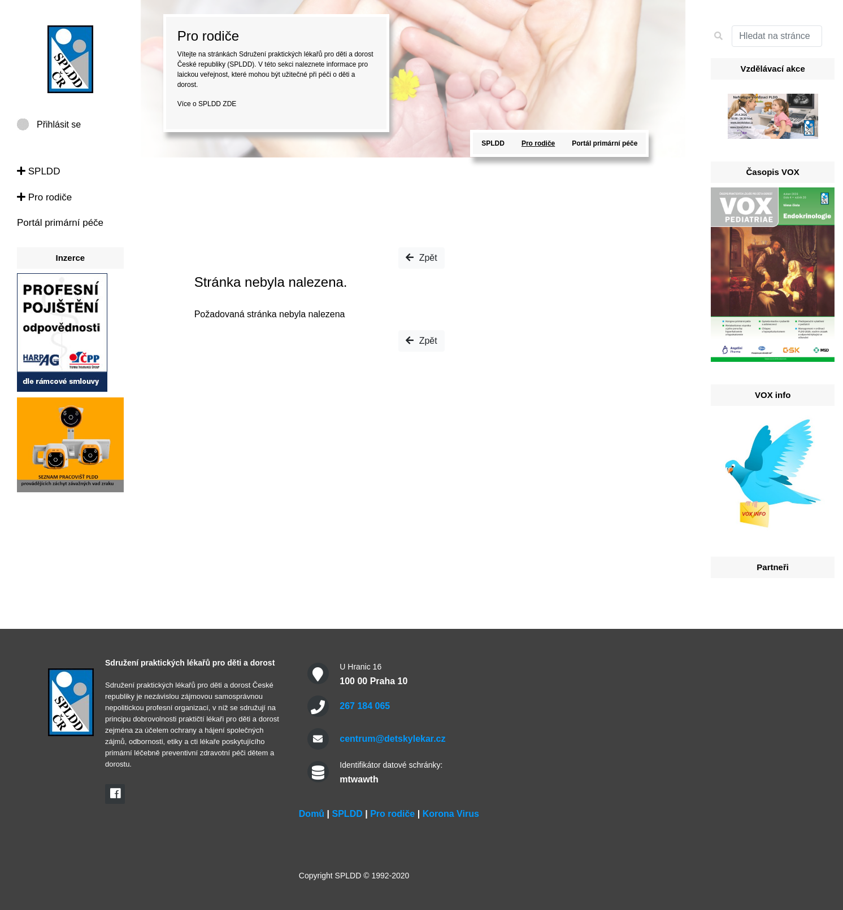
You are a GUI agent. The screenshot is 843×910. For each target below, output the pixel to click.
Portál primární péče (60, 222)
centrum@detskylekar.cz (392, 738)
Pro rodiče (44, 197)
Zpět (421, 257)
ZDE (229, 104)
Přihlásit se (59, 124)
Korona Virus (451, 814)
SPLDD (38, 171)
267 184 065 (365, 706)
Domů (311, 814)
